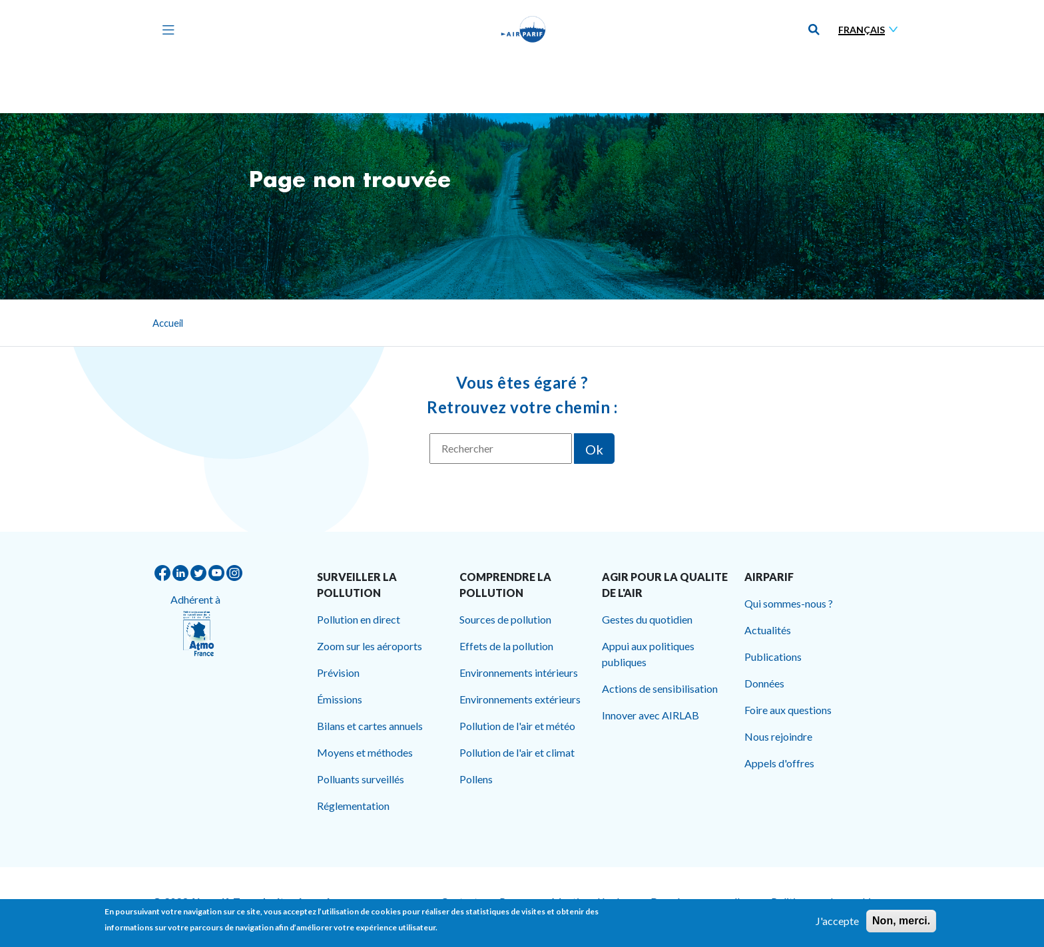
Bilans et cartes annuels (370, 725)
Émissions (339, 699)
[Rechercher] (500, 448)
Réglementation (353, 805)
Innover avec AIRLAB (650, 715)
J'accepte (837, 922)
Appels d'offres (779, 763)
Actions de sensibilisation (660, 688)
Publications (773, 656)
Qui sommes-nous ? (788, 603)
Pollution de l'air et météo (517, 725)
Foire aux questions (788, 709)
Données (764, 683)
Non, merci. (901, 922)
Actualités (767, 630)
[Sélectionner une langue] (871, 30)
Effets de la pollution (506, 646)
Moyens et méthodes (365, 752)
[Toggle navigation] (165, 29)
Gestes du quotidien (647, 619)
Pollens (476, 779)
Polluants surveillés (360, 779)
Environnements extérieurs (520, 699)
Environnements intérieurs (518, 672)
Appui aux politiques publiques (648, 654)
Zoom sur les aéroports (369, 646)
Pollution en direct (358, 619)
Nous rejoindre (778, 736)
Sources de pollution (505, 619)
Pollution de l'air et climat (517, 752)
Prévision (338, 672)
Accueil (167, 323)
